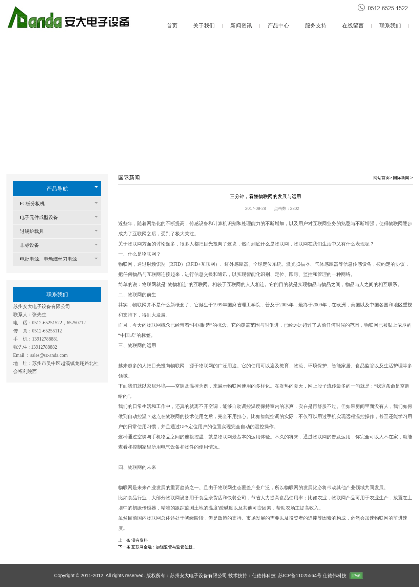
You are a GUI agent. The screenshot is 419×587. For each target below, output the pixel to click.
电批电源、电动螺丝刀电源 (52, 259)
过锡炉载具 (35, 231)
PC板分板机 (35, 203)
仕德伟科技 (335, 575)
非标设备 (33, 245)
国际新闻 (401, 177)
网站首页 (381, 177)
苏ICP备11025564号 (300, 575)
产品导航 (57, 189)
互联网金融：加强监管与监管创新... (163, 547)
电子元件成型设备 (42, 217)
